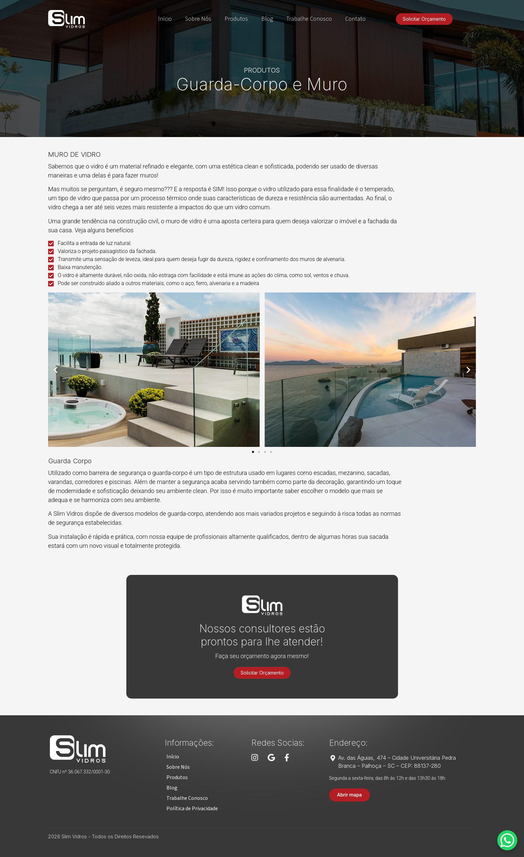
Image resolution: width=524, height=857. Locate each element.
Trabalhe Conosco (309, 19)
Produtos (236, 19)
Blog (267, 19)
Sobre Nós (198, 19)
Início (165, 19)
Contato (355, 19)
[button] (55, 369)
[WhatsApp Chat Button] (507, 840)
